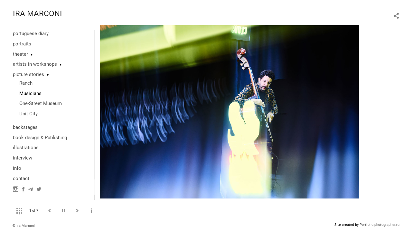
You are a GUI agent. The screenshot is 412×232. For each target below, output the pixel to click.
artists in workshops (35, 64)
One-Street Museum (40, 103)
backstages (25, 127)
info (17, 168)
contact (21, 178)
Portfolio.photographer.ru (379, 225)
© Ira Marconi (24, 226)
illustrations (26, 147)
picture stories (28, 74)
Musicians (30, 93)
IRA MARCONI (37, 13)
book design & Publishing (40, 137)
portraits (22, 44)
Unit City (28, 114)
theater (20, 54)
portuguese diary (31, 33)
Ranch (26, 83)
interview (22, 158)
